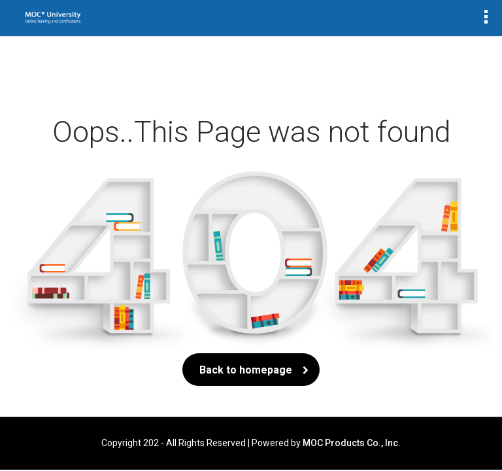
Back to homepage (251, 370)
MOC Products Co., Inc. (352, 443)
